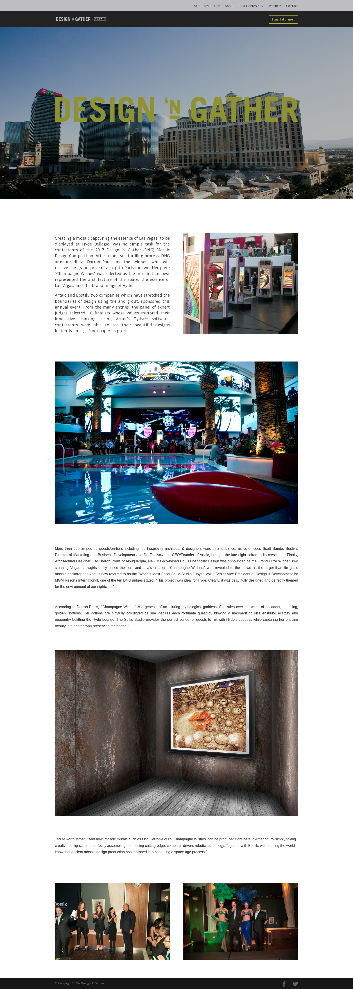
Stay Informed (283, 19)
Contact (292, 6)
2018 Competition (206, 6)
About (229, 6)
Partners (275, 6)
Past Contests (249, 6)
